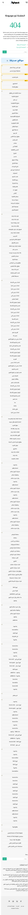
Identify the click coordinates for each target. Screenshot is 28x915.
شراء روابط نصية (14, 222)
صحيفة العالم (14, 276)
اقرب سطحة (14, 557)
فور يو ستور (14, 332)
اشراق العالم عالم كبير (14, 239)
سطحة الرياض (14, 534)
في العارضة (14, 636)
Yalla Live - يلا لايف (14, 731)
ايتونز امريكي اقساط (14, 352)
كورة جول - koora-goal (14, 708)
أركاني (14, 193)
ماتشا (14, 406)
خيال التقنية (14, 106)
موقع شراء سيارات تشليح (14, 571)
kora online (14, 757)
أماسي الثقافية (14, 150)
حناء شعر (14, 399)
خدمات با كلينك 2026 (14, 438)
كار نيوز (14, 133)
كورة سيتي (14, 590)
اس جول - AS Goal (14, 745)
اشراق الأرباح (14, 210)
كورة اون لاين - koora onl (14, 735)
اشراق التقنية (14, 96)
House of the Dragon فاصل (14, 833)
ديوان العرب (14, 445)
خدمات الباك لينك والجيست (14, 418)
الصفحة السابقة (20, 44)
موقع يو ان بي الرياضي (14, 262)
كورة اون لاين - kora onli (14, 659)
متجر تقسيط (14, 319)
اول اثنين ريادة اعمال (14, 67)
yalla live (14, 620)
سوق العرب (14, 425)
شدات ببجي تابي (14, 292)
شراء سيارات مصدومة (14, 578)
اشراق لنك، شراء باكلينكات (14, 229)
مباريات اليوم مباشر (14, 471)
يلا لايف (14, 600)
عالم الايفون (14, 119)
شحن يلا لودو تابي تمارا (14, 345)
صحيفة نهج (14, 129)
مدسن (14, 156)
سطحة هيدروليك (14, 544)
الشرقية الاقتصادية (14, 116)
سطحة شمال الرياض (14, 547)
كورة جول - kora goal (14, 662)
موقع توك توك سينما (14, 839)
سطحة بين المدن (14, 541)
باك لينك (14, 455)
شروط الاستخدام (9, 906)
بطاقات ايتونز (14, 379)
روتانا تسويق (14, 160)
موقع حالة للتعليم (14, 266)
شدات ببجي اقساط (14, 282)
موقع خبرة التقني (14, 136)
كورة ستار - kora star (14, 666)
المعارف (14, 173)
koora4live (14, 629)
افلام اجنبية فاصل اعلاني (14, 843)
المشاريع (14, 83)
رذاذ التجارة (14, 183)
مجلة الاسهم (14, 113)
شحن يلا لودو (14, 369)
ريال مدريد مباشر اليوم (14, 607)
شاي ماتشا (14, 409)
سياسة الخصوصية (14, 908)
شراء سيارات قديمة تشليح (14, 581)
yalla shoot (14, 468)
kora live (14, 679)
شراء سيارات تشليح (14, 568)
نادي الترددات (14, 166)
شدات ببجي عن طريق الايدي (14, 339)
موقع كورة (14, 827)
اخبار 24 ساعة (14, 269)
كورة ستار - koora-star (14, 705)
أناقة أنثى (14, 146)
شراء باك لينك (14, 216)
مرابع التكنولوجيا (14, 103)
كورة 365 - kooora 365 (14, 741)
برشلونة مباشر (14, 475)
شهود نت (14, 190)
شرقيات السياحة (14, 203)
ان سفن (14, 99)
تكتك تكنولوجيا (14, 123)
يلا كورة (14, 639)
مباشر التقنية (14, 196)
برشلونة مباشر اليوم (14, 610)
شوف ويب (14, 109)
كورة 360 (14, 761)
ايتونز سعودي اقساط (14, 302)
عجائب (14, 143)
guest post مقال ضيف (14, 422)
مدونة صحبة (14, 200)
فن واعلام (14, 695)
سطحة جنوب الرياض (14, 554)
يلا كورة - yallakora (14, 676)
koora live (14, 646)
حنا (14, 402)
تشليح (14, 561)
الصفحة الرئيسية (20, 47)
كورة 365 (14, 587)
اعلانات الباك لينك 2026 (14, 246)
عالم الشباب (14, 77)
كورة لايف (14, 633)
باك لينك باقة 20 (14, 428)
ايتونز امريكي (14, 299)
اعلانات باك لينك (14, 452)
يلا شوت (14, 465)
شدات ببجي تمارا (14, 285)
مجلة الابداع (14, 163)
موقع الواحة (14, 87)
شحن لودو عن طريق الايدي (14, 372)
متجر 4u (14, 335)
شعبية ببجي (14, 375)
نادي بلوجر (14, 139)
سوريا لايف (14, 669)
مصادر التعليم (14, 256)
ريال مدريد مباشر (14, 478)
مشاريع (14, 448)
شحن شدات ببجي (14, 362)
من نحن (21, 906)
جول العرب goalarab (14, 594)
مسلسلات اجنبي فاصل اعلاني (14, 846)
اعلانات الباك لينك (14, 232)
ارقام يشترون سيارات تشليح (14, 574)
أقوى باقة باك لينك (14, 435)
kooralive (14, 682)
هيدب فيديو (14, 176)
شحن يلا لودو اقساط (14, 305)
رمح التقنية (14, 180)
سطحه (14, 537)
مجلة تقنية (14, 259)
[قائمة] (26, 2)
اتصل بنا (16, 906)
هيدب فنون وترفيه (14, 272)
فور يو (14, 359)
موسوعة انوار (14, 206)
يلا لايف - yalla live (14, 672)
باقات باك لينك (14, 226)
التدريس (14, 236)
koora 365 (14, 686)
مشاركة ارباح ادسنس (14, 71)
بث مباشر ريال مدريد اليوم (14, 597)
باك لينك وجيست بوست (14, 252)
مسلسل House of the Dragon (14, 836)
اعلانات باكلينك (14, 458)
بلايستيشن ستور (14, 382)
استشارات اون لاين (14, 170)
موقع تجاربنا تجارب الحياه (14, 442)
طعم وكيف (14, 186)
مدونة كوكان (14, 126)
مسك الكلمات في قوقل (14, 93)
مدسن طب (14, 249)
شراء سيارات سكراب (14, 564)
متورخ (14, 153)
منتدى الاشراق (14, 242)
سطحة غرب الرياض (14, 551)
